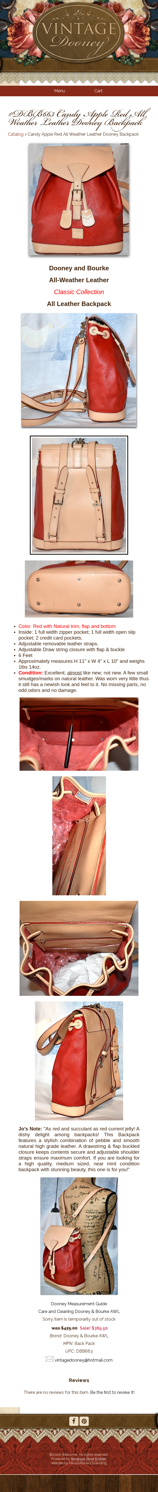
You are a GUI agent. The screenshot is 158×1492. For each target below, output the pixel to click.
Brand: (56, 1335)
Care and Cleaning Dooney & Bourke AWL (79, 1311)
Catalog (16, 134)
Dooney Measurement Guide (79, 1303)
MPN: (68, 1343)
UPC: (70, 1351)
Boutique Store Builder (88, 1459)
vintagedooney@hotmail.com (84, 1360)
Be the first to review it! (112, 1392)
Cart (98, 90)
